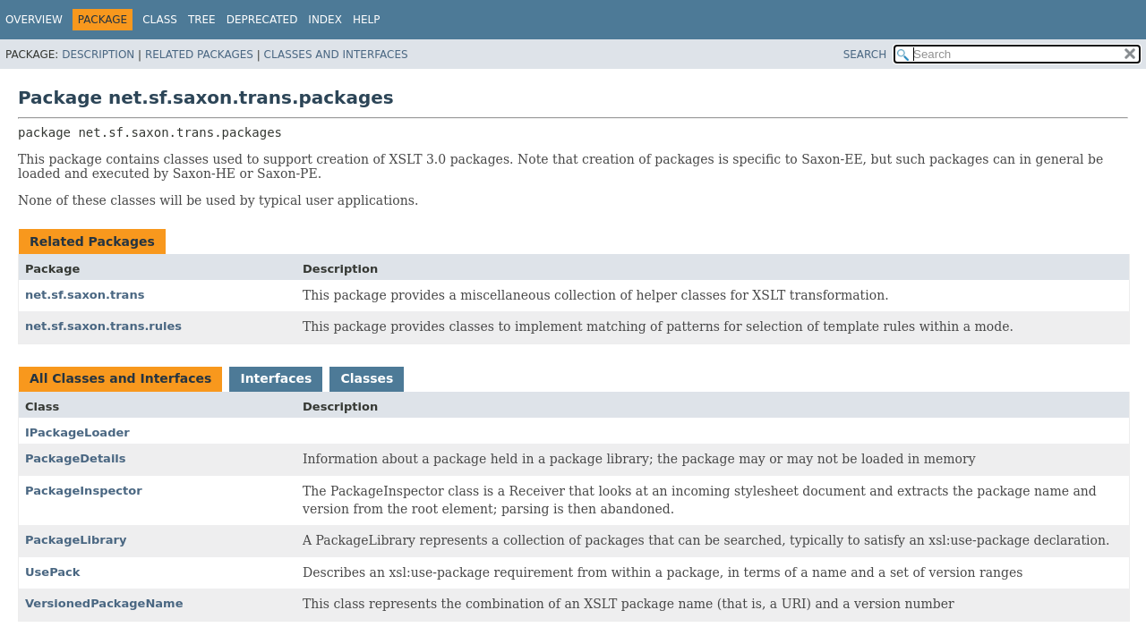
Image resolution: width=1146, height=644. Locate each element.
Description (98, 54)
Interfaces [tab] (276, 378)
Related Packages (199, 54)
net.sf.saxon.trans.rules (103, 326)
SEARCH (865, 54)
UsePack (53, 572)
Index (325, 19)
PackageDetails (75, 458)
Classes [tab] (366, 378)
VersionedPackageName (104, 603)
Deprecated (262, 19)
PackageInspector (83, 490)
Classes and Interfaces (336, 54)
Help (367, 19)
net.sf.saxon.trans (84, 294)
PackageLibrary (75, 540)
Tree (202, 19)
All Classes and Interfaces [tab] (120, 378)
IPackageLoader (77, 432)
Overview (34, 19)
